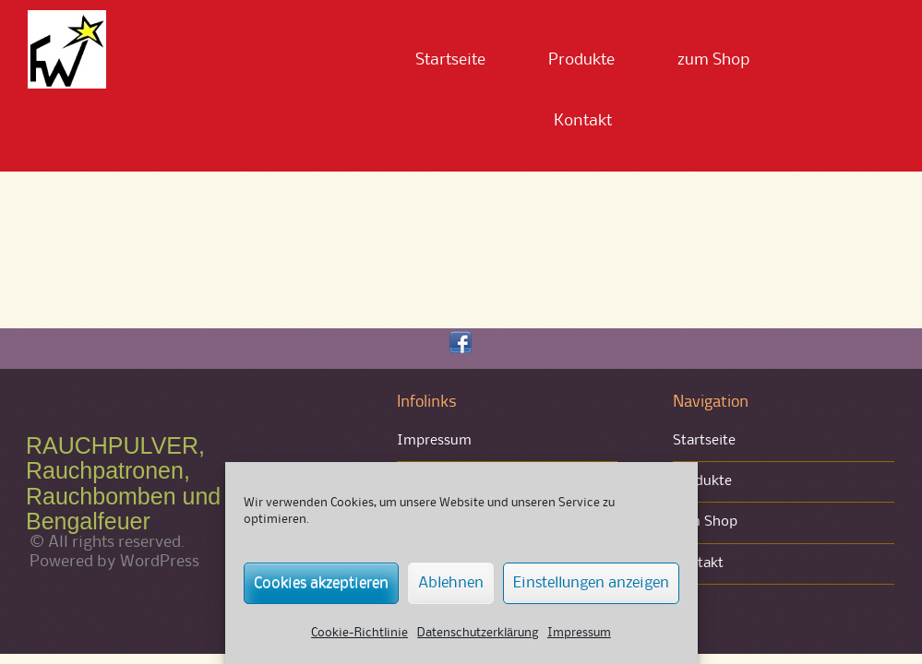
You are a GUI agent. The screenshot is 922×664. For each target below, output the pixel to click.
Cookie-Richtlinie (359, 632)
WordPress (159, 561)
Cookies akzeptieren (321, 583)
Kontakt (583, 120)
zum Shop (713, 60)
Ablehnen (451, 583)
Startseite (450, 60)
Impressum (579, 632)
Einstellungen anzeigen (591, 583)
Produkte (581, 60)
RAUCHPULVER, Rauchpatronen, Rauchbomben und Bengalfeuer (123, 484)
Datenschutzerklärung (477, 632)
